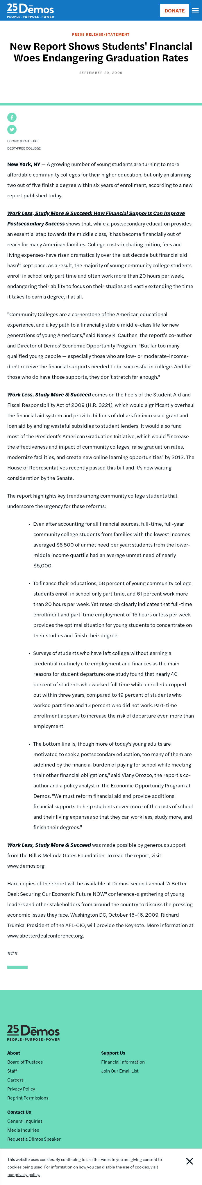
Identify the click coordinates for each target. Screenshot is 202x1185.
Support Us (113, 1052)
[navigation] (195, 10)
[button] (12, 117)
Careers (15, 1079)
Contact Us (19, 1111)
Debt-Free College (24, 148)
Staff (12, 1070)
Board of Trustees (25, 1061)
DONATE (175, 10)
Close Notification (181, 1167)
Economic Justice (23, 140)
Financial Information (123, 1061)
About (13, 1052)
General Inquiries (24, 1120)
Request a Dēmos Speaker (34, 1138)
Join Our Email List (120, 1070)
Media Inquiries (23, 1129)
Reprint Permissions (27, 1097)
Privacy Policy (21, 1088)
